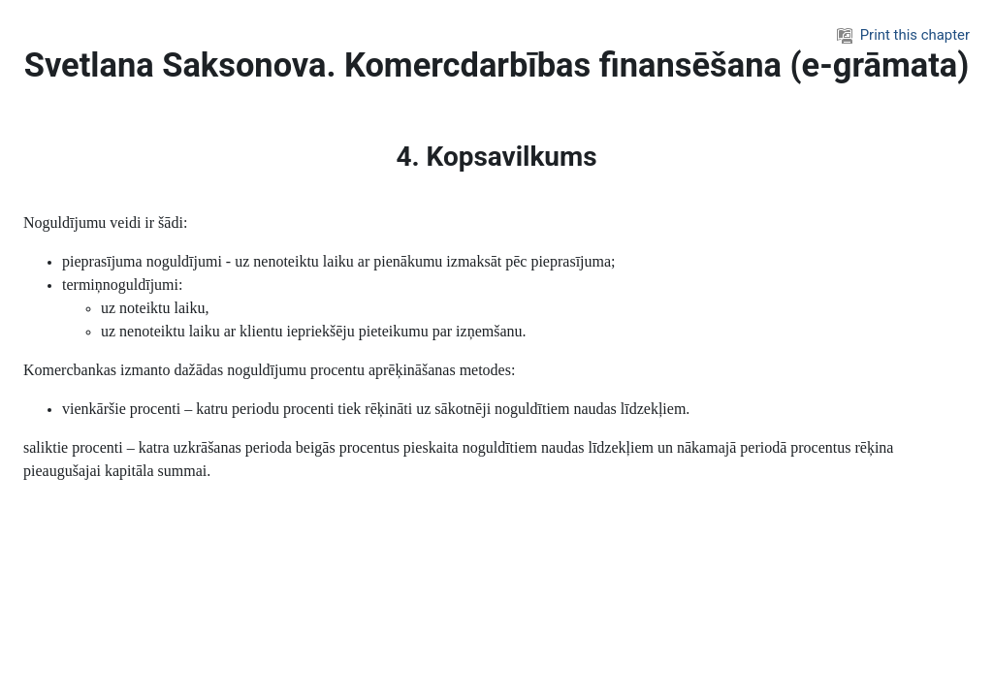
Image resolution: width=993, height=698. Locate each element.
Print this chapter (903, 35)
